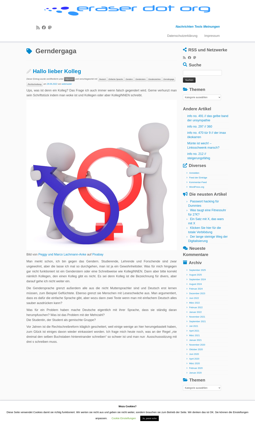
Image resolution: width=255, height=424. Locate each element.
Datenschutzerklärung (182, 40)
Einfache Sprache (115, 92)
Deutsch (102, 92)
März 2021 (194, 349)
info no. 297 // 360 (199, 140)
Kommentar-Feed (198, 195)
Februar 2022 (196, 321)
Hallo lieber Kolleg (57, 85)
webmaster (67, 97)
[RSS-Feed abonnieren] (39, 32)
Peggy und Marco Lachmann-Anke (62, 268)
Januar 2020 (195, 386)
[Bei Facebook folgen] (45, 32)
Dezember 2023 (197, 307)
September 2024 (197, 293)
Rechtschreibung (34, 97)
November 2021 (197, 330)
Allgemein (69, 92)
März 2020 (194, 377)
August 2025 (195, 288)
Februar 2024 (196, 302)
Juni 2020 (194, 367)
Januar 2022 (195, 325)
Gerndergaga (168, 92)
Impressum (212, 40)
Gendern (129, 92)
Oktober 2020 (196, 363)
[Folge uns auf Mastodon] (51, 32)
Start (29, 54)
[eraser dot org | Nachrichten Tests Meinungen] (127, 13)
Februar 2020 (196, 381)
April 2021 (194, 344)
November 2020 (197, 358)
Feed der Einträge (198, 191)
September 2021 (197, 335)
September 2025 (197, 283)
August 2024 (195, 297)
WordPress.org (196, 200)
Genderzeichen (154, 92)
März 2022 (194, 316)
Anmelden (194, 186)
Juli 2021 (193, 339)
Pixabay (97, 268)
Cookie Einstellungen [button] (124, 418)
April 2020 (194, 372)
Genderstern (140, 92)
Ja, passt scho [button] (149, 418)
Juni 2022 (194, 311)
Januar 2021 (195, 353)
